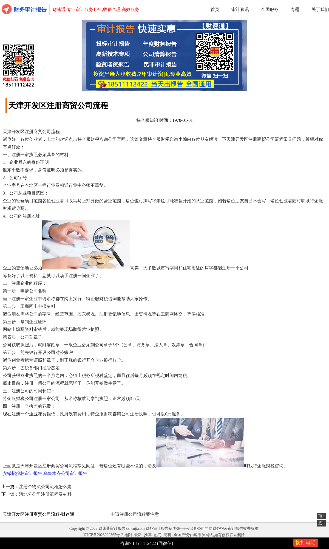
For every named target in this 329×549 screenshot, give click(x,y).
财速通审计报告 (111, 529)
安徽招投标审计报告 (22, 473)
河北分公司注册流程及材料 (45, 494)
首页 (215, 9)
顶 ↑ (321, 516)
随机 (167, 535)
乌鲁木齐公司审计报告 (65, 473)
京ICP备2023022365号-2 (103, 535)
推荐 (148, 535)
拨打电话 (305, 542)
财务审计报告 (30, 10)
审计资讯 (240, 9)
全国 (177, 535)
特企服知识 (147, 120)
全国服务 (270, 9)
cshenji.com (135, 529)
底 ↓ (321, 523)
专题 (295, 9)
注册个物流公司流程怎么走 (45, 486)
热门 (157, 535)
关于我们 (320, 9)
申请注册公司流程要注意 (135, 514)
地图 (128, 535)
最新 (138, 535)
